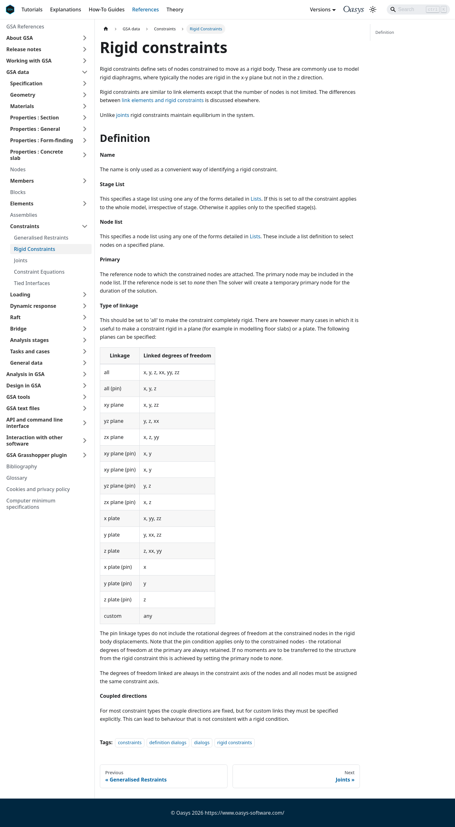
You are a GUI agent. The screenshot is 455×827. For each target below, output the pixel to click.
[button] (47, 38)
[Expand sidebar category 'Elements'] (85, 203)
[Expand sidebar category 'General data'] (85, 363)
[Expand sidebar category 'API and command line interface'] (85, 423)
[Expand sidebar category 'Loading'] (85, 294)
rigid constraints (234, 742)
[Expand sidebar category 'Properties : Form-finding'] (85, 140)
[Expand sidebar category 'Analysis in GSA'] (85, 374)
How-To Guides (107, 9)
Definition (384, 32)
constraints (130, 742)
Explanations (65, 9)
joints (122, 115)
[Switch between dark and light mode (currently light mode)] (373, 9)
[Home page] (106, 29)
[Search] (418, 9)
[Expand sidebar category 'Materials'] (85, 106)
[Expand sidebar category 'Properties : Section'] (85, 117)
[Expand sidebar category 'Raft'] (85, 317)
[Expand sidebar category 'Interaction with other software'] (85, 440)
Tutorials (31, 9)
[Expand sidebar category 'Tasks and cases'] (85, 351)
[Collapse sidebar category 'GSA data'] (85, 72)
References (145, 9)
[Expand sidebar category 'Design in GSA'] (85, 385)
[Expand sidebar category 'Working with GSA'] (85, 61)
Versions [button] (320, 9)
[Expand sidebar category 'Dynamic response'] (85, 306)
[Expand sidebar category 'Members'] (85, 181)
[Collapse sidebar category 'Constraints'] (85, 226)
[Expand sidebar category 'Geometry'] (85, 95)
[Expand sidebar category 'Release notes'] (85, 49)
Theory (175, 9)
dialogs (201, 742)
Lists (256, 198)
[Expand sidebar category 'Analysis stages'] (85, 340)
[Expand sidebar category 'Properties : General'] (85, 129)
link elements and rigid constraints (162, 100)
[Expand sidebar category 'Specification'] (85, 83)
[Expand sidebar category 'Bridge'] (85, 329)
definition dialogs (167, 742)
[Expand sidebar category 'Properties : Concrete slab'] (85, 155)
